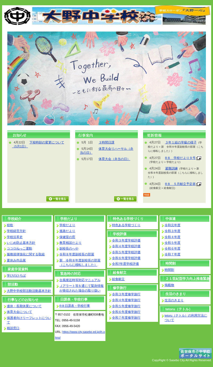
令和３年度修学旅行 (126, 294)
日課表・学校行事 (74, 299)
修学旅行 (119, 288)
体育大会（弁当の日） (114, 159)
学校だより (68, 219)
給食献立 (119, 273)
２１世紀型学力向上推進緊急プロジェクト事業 (187, 279)
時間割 (170, 263)
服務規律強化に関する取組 (26, 254)
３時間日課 (106, 142)
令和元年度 (172, 225)
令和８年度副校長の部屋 (76, 254)
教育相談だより (70, 242)
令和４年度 (172, 237)
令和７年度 (172, 254)
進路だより (67, 230)
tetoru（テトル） (178, 309)
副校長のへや (68, 248)
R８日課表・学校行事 (74, 305)
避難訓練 (171, 168)
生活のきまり (175, 294)
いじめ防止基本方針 (21, 242)
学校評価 (119, 234)
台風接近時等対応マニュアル (79, 280)
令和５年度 (172, 242)
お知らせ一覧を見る (57, 198)
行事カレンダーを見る (125, 198)
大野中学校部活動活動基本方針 (29, 290)
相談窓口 (13, 328)
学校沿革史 (15, 237)
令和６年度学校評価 (126, 258)
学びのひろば (16, 275)
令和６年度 (172, 248)
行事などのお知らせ (23, 300)
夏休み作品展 (16, 260)
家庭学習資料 (18, 269)
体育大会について (19, 311)
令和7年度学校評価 (125, 263)
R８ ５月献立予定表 (180, 183)
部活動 (13, 284)
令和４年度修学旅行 (126, 300)
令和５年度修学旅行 (126, 306)
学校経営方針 (16, 230)
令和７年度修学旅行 (126, 317)
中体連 (170, 219)
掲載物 (169, 285)
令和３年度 (172, 230)
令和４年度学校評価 (126, 246)
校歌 (10, 225)
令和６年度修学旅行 (126, 311)
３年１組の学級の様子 (181, 142)
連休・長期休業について (24, 306)
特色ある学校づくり (128, 219)
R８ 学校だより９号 (180, 157)
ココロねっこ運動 (19, 248)
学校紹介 (14, 219)
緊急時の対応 (70, 274)
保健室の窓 (67, 237)
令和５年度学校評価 (126, 252)
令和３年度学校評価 (126, 240)
